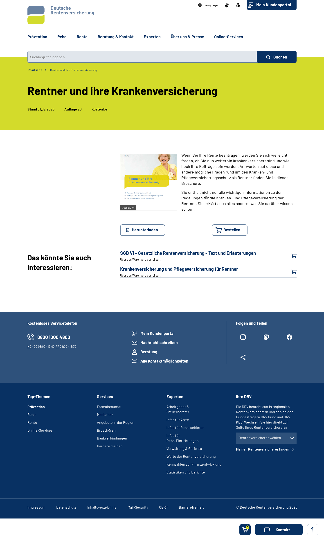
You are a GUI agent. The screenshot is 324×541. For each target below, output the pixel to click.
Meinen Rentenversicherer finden (262, 449)
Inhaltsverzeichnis (101, 507)
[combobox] (142, 57)
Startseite (35, 70)
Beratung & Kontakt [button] (116, 36)
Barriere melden (110, 446)
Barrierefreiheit (191, 507)
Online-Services (228, 36)
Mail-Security (138, 507)
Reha (31, 414)
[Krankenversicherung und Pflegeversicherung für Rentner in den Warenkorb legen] (291, 271)
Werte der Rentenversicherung (191, 456)
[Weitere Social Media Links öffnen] (243, 359)
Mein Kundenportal (273, 4)
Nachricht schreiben (159, 342)
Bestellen (231, 229)
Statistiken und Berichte (185, 472)
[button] (208, 5)
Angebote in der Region (115, 422)
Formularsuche (109, 406)
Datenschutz (66, 507)
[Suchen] (277, 57)
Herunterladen (145, 229)
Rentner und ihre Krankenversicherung (73, 70)
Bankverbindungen (112, 438)
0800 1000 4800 (53, 337)
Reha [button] (62, 36)
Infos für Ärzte (177, 419)
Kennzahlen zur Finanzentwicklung (193, 464)
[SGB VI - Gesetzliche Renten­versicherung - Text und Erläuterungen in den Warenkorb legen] (291, 255)
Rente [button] (82, 36)
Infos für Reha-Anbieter (185, 427)
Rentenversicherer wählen (260, 437)
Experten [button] (152, 36)
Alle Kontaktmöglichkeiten (164, 360)
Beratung (148, 351)
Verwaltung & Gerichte (184, 448)
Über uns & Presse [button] (187, 36)
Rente (32, 422)
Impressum (36, 507)
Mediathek (105, 414)
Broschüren (106, 430)
